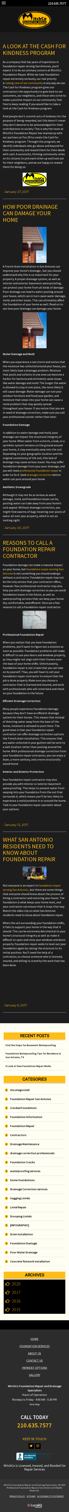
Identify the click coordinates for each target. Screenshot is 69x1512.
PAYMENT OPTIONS (34, 1368)
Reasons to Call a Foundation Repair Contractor (29, 549)
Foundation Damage (23, 1243)
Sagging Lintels (20, 1198)
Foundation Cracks (22, 1162)
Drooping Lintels (21, 1216)
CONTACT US (34, 1360)
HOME (34, 1339)
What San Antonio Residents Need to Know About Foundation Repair (29, 849)
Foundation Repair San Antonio (30, 1099)
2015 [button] (16, 1309)
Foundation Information (26, 1117)
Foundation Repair (22, 1126)
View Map (34, 1404)
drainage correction (39, 475)
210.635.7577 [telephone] (57, 3)
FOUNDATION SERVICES (35, 1346)
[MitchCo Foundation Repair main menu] (3, 3)
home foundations (22, 1180)
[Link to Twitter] (31, 1446)
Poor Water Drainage (23, 1252)
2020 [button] (16, 1284)
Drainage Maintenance (24, 1144)
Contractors (18, 1135)
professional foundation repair (39, 470)
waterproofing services (25, 1171)
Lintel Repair (18, 1207)
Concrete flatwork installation (30, 1261)
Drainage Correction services (28, 1189)
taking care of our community (24, 83)
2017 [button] (16, 1292)
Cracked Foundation (23, 1108)
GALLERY (34, 1375)
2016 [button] (16, 1301)
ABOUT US (34, 1353)
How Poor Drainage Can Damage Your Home (30, 213)
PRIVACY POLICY (17, 1496)
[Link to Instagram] (38, 1446)
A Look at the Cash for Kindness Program (34, 49)
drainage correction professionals (32, 1153)
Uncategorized (19, 1090)
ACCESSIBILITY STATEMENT (50, 1496)
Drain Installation (21, 1234)
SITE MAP (31, 1496)
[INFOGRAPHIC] (19, 1225)
